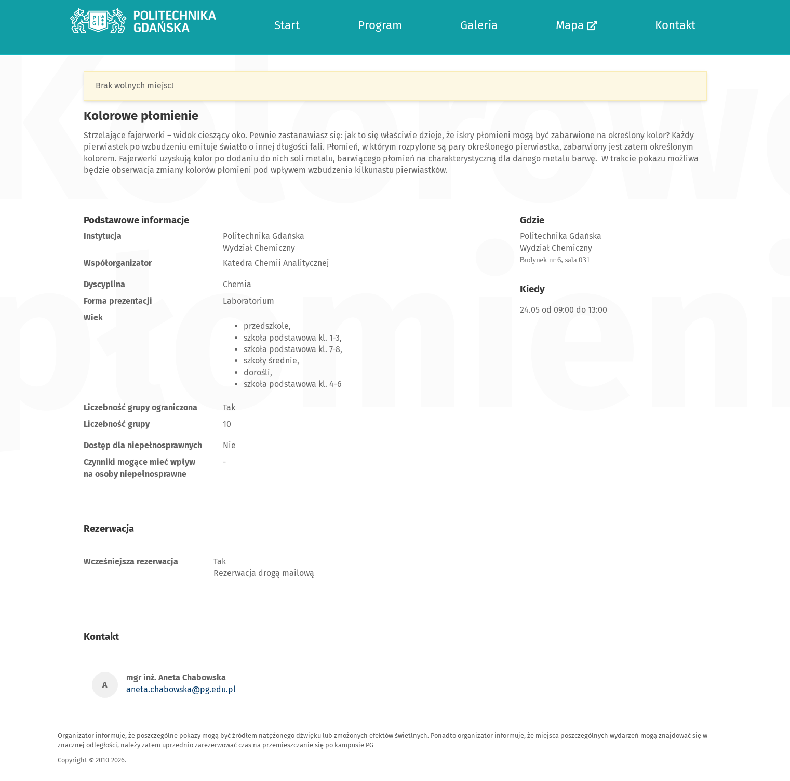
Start (287, 25)
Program (380, 25)
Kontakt (675, 25)
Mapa (576, 25)
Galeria (479, 25)
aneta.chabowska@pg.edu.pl (181, 689)
